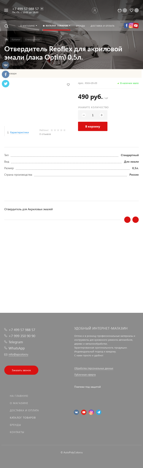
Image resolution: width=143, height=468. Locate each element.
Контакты (17, 432)
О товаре (11, 73)
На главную (19, 396)
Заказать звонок (21, 370)
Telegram (16, 342)
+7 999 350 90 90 (22, 335)
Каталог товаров (23, 417)
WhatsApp (17, 348)
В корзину (92, 126)
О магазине (19, 403)
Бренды (15, 425)
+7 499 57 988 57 (25, 8)
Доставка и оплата (24, 410)
